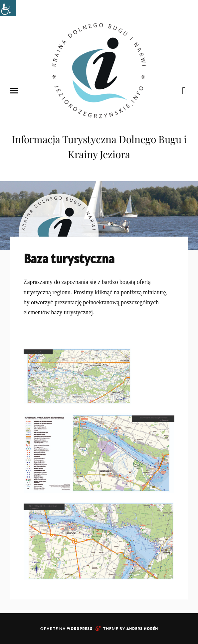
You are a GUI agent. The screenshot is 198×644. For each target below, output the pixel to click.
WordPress (80, 628)
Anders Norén (142, 628)
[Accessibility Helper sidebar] (8, 8)
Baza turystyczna (69, 259)
